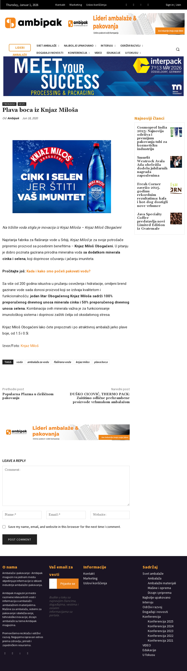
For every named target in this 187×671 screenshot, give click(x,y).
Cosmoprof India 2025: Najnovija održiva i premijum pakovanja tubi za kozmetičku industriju (151, 135)
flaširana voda (62, 362)
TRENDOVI (9, 104)
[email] (53, 584)
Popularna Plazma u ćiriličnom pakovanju (27, 396)
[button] (178, 49)
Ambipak (13, 118)
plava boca (100, 362)
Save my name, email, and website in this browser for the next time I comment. (64, 527)
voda (19, 362)
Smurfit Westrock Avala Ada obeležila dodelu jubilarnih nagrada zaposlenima (152, 158)
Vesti (22, 104)
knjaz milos (82, 362)
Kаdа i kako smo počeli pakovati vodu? (59, 271)
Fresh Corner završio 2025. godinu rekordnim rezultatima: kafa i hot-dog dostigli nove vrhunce (151, 180)
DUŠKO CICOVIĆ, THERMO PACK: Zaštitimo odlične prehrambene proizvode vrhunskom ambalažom (100, 398)
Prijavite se (67, 583)
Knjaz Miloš (30, 346)
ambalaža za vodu (38, 362)
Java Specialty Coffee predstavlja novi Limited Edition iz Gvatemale (151, 203)
